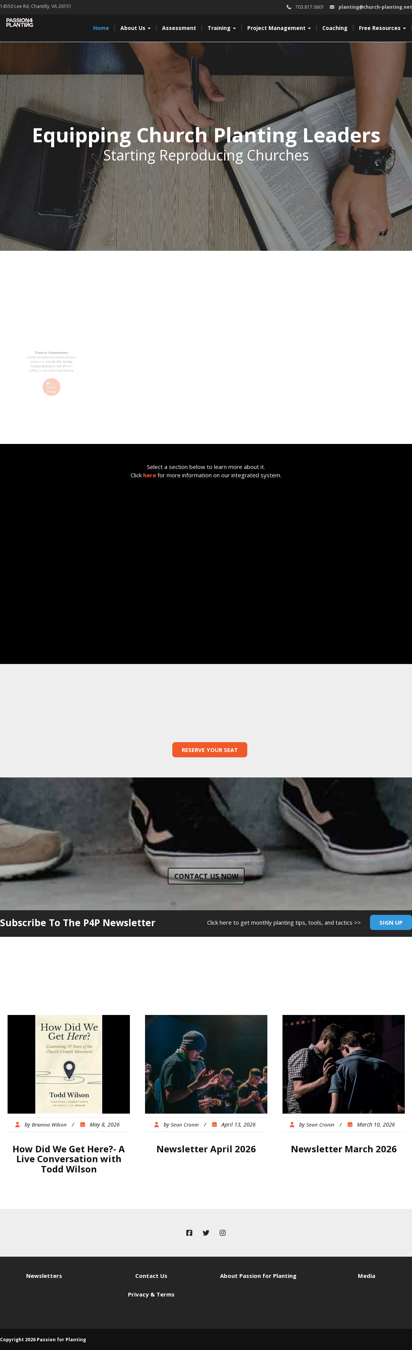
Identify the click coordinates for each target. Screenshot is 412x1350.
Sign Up (391, 922)
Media (366, 1275)
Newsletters (44, 1275)
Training (222, 27)
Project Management (279, 27)
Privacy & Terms (151, 1294)
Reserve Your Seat (210, 750)
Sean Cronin (185, 1124)
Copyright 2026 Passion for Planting (43, 1339)
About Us (135, 27)
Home (101, 27)
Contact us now (206, 876)
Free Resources (382, 27)
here (149, 475)
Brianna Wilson (49, 1124)
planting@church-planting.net (375, 7)
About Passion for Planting (258, 1275)
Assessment (179, 27)
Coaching (335, 27)
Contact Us (151, 1275)
